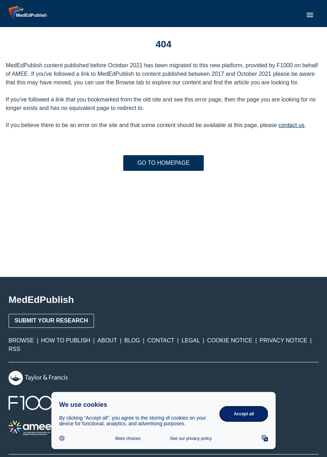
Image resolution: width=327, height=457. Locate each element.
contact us (292, 125)
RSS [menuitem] (14, 349)
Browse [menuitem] (21, 340)
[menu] (309, 14)
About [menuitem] (107, 340)
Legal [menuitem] (191, 340)
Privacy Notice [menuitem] (283, 340)
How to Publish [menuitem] (65, 340)
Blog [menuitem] (132, 340)
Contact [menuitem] (160, 340)
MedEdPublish (41, 299)
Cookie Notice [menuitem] (230, 340)
